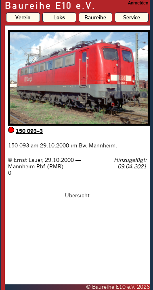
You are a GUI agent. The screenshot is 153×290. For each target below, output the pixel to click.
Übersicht (77, 196)
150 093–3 (29, 131)
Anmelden (138, 3)
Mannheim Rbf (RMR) (35, 167)
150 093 (18, 146)
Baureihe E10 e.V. (50, 5)
